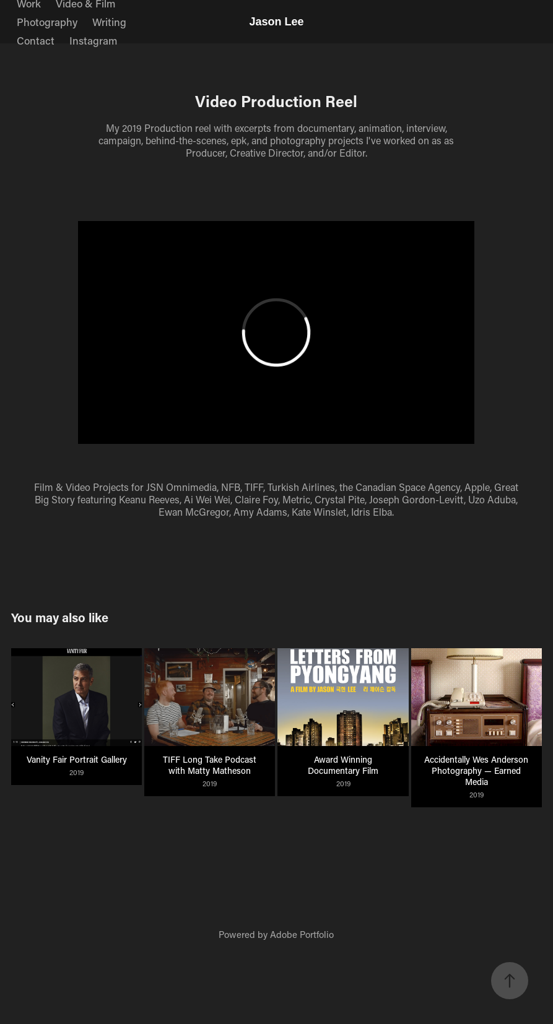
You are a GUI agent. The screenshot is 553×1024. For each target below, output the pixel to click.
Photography (47, 21)
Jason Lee (276, 21)
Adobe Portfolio (302, 934)
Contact (35, 40)
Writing (109, 21)
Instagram (93, 40)
